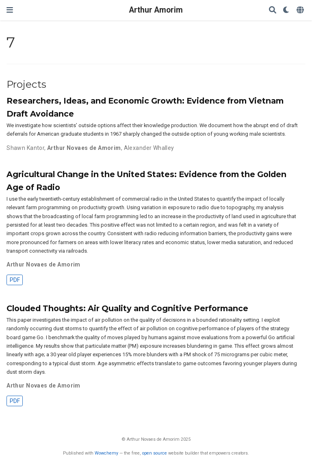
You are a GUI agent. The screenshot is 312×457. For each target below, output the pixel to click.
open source (154, 453)
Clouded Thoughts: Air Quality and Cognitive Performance (127, 308)
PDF (15, 280)
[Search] (272, 10)
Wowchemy (106, 453)
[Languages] (301, 10)
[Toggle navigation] (9, 9)
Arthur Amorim (156, 10)
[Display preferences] (286, 10)
